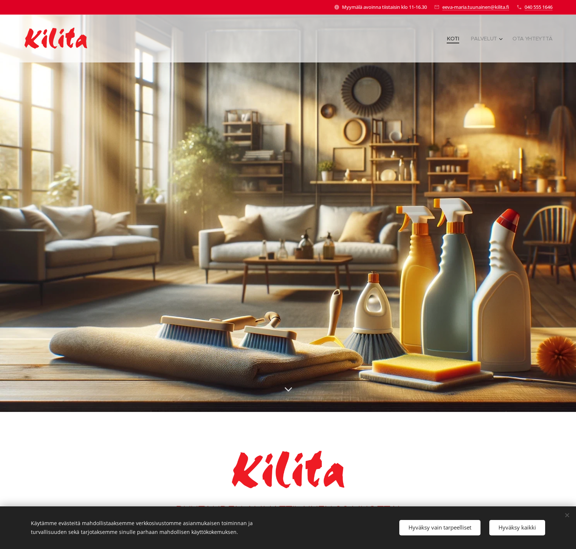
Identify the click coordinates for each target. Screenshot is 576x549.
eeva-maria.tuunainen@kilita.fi (475, 7)
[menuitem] (453, 38)
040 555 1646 (538, 7)
